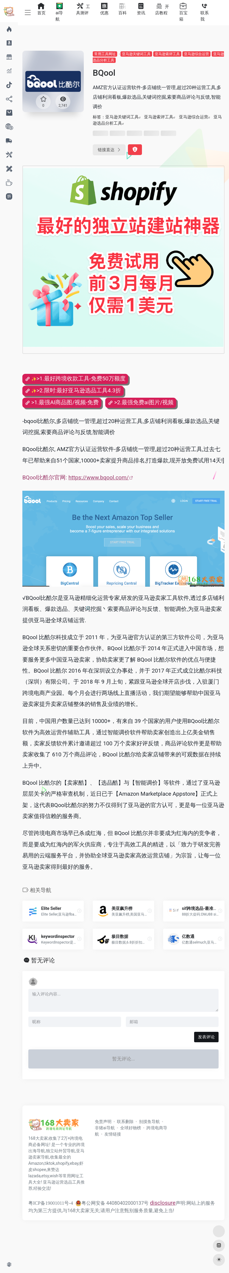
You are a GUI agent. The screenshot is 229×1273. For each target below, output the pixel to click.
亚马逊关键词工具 (136, 54)
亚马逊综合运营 (196, 54)
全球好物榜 (130, 1127)
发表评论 (206, 1036)
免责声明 (103, 1121)
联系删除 (125, 1121)
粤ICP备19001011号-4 (50, 1203)
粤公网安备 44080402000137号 (112, 1203)
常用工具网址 (105, 54)
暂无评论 (43, 960)
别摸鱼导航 (149, 1121)
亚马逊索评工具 (167, 54)
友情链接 (112, 1134)
